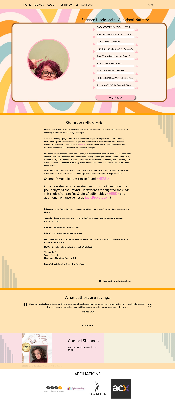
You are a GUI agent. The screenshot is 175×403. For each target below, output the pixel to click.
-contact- (115, 97)
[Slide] (82, 325)
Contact (87, 4)
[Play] (94, 30)
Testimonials (68, 4)
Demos (39, 4)
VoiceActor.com (56, 366)
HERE (113, 193)
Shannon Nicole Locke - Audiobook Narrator (115, 20)
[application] (113, 30)
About (51, 4)
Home (27, 4)
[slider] (115, 30)
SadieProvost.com (97, 197)
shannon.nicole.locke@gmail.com (115, 281)
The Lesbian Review (73, 144)
